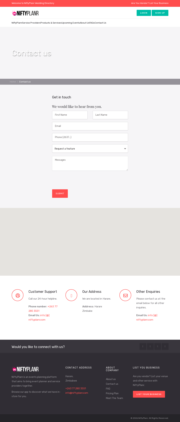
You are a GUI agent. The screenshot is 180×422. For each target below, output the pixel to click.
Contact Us (100, 23)
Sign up (160, 13)
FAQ (108, 388)
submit (60, 193)
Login (143, 13)
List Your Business (159, 3)
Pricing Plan (112, 393)
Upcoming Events (71, 23)
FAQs (92, 23)
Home (13, 81)
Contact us (112, 384)
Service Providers (31, 23)
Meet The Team (114, 398)
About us (111, 379)
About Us (84, 23)
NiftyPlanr (17, 23)
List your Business (148, 394)
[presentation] (77, 180)
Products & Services (51, 23)
